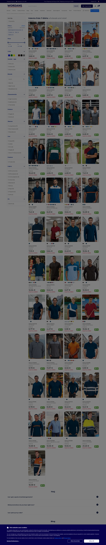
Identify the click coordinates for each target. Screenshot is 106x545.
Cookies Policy (58, 538)
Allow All (91, 541)
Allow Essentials (75, 541)
